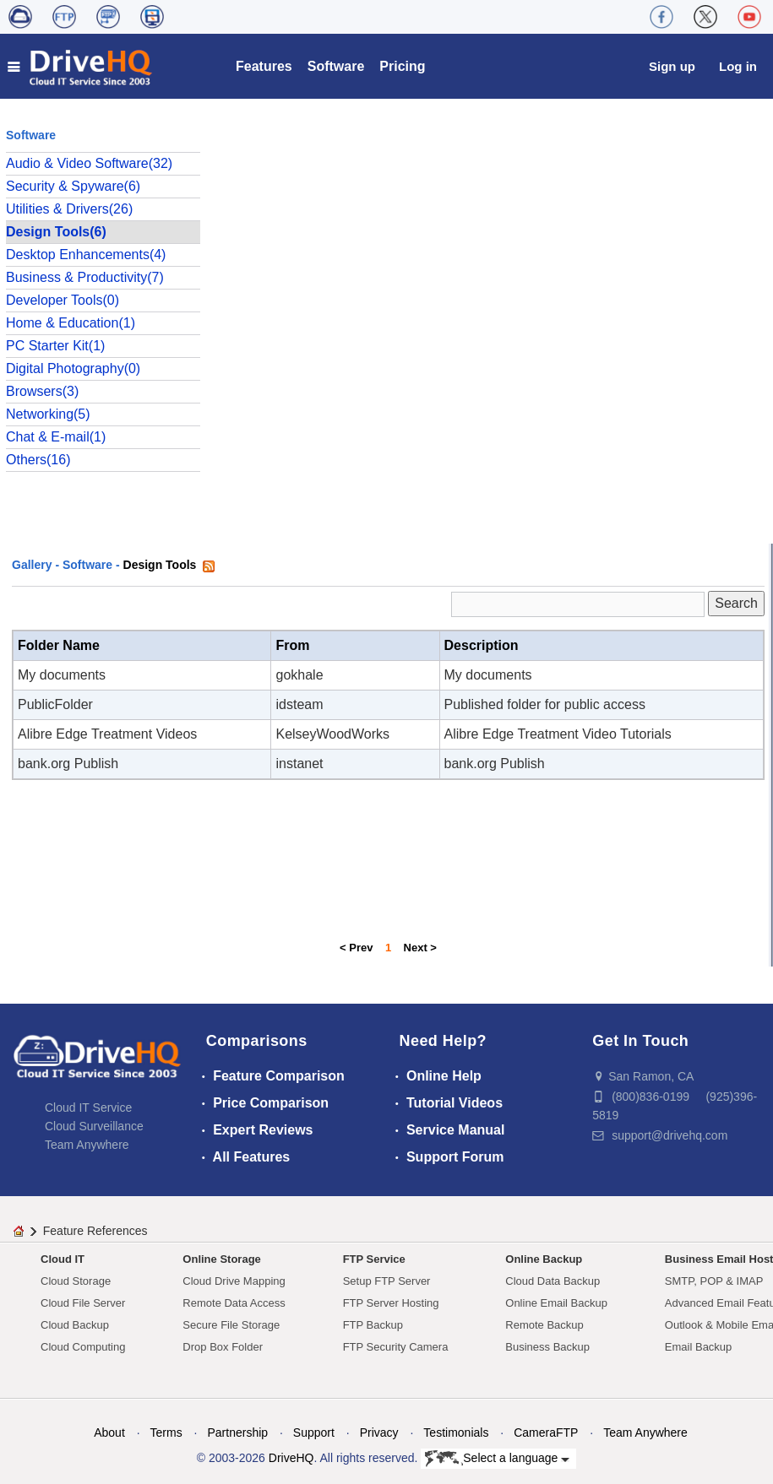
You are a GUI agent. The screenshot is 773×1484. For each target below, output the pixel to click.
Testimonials (455, 1432)
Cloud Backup (75, 1325)
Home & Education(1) (70, 323)
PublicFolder (55, 704)
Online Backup (543, 1259)
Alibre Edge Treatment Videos (107, 734)
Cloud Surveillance (94, 1126)
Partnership (237, 1432)
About (109, 1432)
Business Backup (547, 1346)
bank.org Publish (68, 763)
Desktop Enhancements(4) (86, 254)
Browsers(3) (42, 391)
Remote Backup (544, 1325)
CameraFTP (546, 1432)
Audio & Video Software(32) (89, 163)
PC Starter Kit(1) (55, 346)
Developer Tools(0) (62, 300)
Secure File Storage (231, 1325)
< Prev (356, 947)
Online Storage (221, 1259)
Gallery (32, 564)
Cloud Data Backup (552, 1281)
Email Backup (698, 1346)
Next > (420, 947)
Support (314, 1432)
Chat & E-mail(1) (56, 437)
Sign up (672, 66)
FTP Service (374, 1259)
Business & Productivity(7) (85, 277)
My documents (62, 675)
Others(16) (38, 459)
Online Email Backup (556, 1303)
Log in (738, 66)
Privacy (379, 1432)
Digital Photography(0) (73, 368)
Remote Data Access (233, 1303)
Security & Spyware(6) (73, 186)
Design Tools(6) (56, 232)
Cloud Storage (76, 1281)
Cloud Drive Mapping (233, 1281)
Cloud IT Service (88, 1107)
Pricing (402, 66)
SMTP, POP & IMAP (714, 1281)
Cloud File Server (83, 1303)
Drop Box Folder (222, 1346)
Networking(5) (48, 414)
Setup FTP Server (387, 1281)
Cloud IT (62, 1259)
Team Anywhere (87, 1144)
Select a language (497, 1458)
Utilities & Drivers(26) (69, 209)
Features (264, 66)
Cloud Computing (83, 1346)
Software (336, 66)
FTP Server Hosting (391, 1303)
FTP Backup (373, 1325)
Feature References (95, 1231)
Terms (166, 1432)
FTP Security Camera (396, 1346)
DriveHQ (291, 1458)
